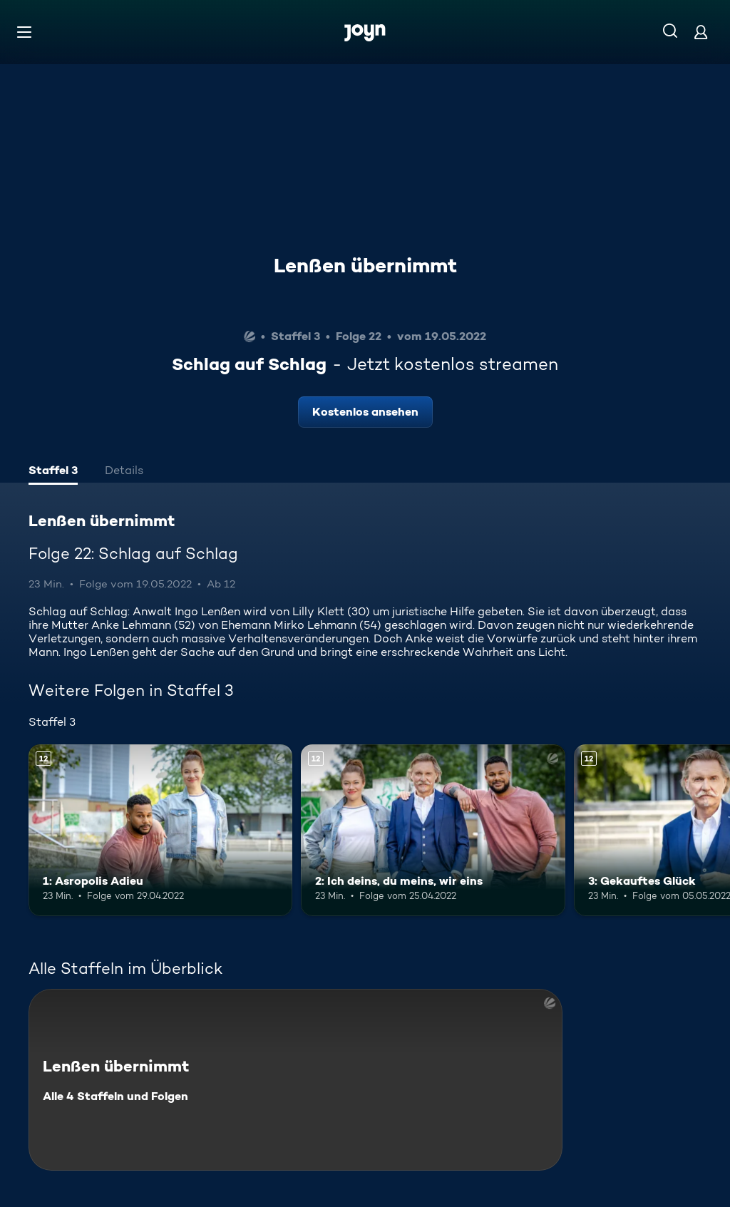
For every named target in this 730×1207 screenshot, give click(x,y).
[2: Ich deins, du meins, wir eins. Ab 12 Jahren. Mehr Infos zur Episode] (433, 830)
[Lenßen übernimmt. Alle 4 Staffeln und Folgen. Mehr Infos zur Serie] (295, 1080)
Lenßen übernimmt (365, 265)
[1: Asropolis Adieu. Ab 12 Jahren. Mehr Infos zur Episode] (160, 830)
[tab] (53, 472)
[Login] (701, 31)
